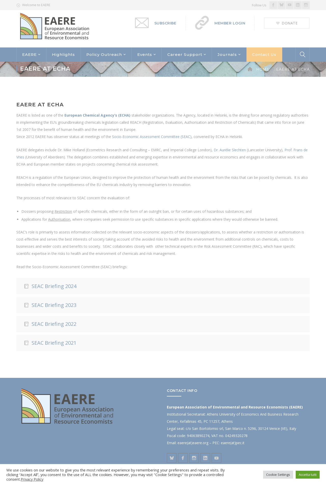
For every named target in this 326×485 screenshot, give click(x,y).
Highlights (63, 54)
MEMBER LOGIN (229, 23)
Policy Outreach (104, 54)
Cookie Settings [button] (278, 474)
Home (262, 69)
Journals (227, 54)
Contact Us (264, 54)
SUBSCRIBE (165, 23)
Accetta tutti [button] (308, 474)
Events (144, 54)
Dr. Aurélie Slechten (230, 149)
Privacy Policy (32, 479)
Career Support (184, 54)
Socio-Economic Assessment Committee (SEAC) (152, 136)
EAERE (29, 54)
